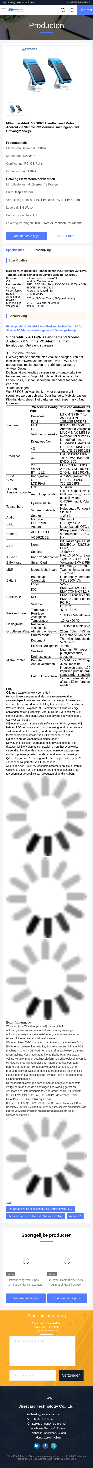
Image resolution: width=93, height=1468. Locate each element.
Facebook (45, 1446)
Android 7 (75, 1216)
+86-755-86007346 (78, 2)
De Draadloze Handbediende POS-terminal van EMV (40, 1208)
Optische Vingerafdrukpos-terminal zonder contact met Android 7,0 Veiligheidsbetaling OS (24, 1282)
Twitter (54, 1446)
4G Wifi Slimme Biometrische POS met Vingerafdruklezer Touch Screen (66, 1282)
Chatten (85, 10)
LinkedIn (37, 1446)
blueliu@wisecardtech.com (18, 2)
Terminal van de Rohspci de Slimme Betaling (35, 1216)
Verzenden (71, 1375)
